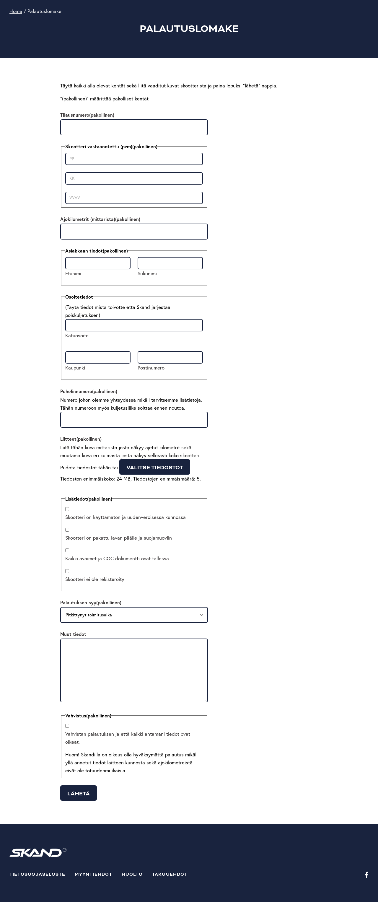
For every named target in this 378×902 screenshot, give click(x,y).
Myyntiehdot (93, 874)
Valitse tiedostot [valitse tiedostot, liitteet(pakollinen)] (154, 467)
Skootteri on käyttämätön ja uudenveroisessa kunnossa (125, 517)
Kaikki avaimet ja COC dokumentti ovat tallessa (117, 558)
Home (15, 11)
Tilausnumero (87, 115)
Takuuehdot (170, 874)
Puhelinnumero (88, 391)
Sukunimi (147, 273)
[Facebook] (367, 874)
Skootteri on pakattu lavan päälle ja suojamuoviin (118, 538)
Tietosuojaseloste (37, 874)
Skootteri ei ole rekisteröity (94, 579)
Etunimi (73, 273)
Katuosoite (77, 335)
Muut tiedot (73, 634)
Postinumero (151, 367)
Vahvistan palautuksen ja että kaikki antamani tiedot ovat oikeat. (127, 738)
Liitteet (81, 439)
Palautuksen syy (90, 602)
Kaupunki (75, 367)
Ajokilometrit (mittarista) (100, 219)
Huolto (132, 874)
